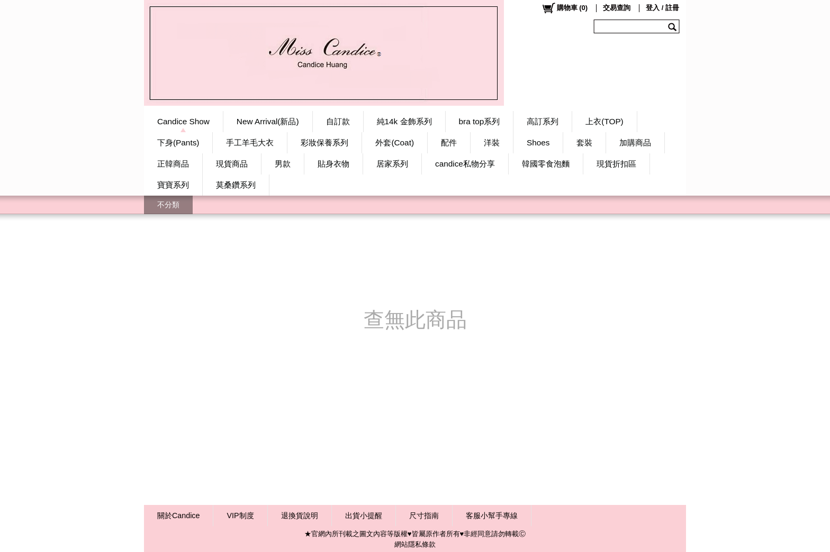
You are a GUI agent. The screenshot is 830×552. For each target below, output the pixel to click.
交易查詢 (616, 8)
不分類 (168, 204)
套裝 (584, 142)
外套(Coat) (394, 142)
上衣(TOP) (604, 121)
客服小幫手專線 (492, 515)
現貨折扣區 (616, 163)
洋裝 (492, 142)
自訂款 (338, 121)
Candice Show (183, 121)
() (564, 8)
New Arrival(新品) (268, 121)
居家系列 (392, 163)
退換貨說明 (299, 515)
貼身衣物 (333, 163)
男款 (283, 163)
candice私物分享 (465, 163)
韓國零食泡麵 (546, 163)
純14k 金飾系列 (404, 121)
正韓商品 (173, 163)
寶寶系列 (173, 184)
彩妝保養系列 (324, 142)
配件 (449, 142)
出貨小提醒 (363, 515)
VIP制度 (240, 515)
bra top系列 (479, 121)
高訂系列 (542, 121)
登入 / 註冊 (662, 8)
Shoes (538, 142)
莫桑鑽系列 (236, 184)
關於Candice (178, 515)
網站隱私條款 (415, 544)
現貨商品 (232, 163)
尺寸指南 (424, 515)
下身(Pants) (178, 142)
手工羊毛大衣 (250, 142)
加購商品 (635, 142)
